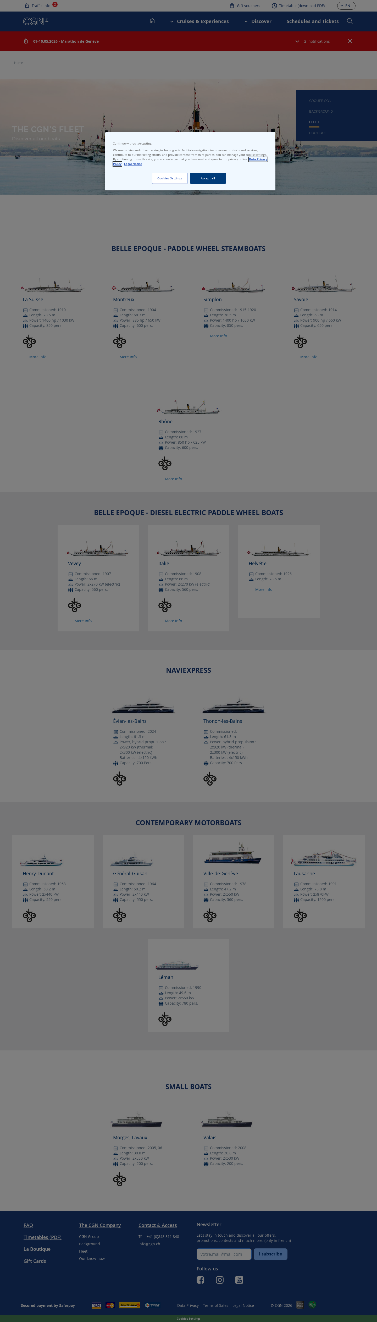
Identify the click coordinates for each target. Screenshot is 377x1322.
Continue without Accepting (132, 143)
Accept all (208, 178)
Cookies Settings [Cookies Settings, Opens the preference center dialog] (169, 178)
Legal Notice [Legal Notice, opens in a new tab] (133, 164)
